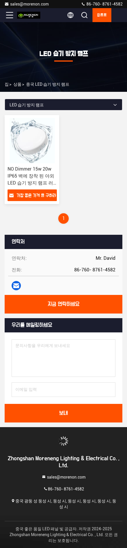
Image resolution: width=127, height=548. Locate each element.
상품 (17, 84)
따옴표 (102, 15)
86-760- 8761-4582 (102, 4)
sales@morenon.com (26, 4)
